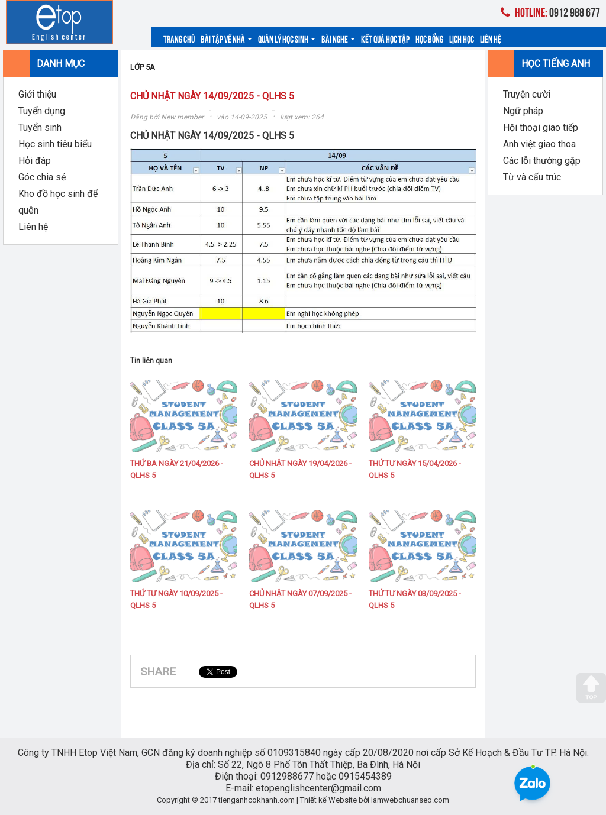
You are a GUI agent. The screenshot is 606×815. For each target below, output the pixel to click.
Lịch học (461, 38)
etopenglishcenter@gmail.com (318, 788)
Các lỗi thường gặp (542, 160)
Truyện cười (526, 94)
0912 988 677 (550, 11)
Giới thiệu (37, 94)
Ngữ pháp (523, 111)
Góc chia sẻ (42, 177)
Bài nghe (338, 38)
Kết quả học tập (385, 38)
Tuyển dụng (41, 111)
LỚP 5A (142, 67)
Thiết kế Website (328, 799)
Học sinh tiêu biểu (55, 144)
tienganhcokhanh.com (256, 799)
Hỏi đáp (34, 160)
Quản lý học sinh (286, 38)
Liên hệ (490, 38)
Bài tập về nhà (226, 38)
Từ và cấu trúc (532, 177)
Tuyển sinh (40, 127)
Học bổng (429, 38)
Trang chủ (179, 38)
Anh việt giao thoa (539, 144)
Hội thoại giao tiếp (540, 127)
